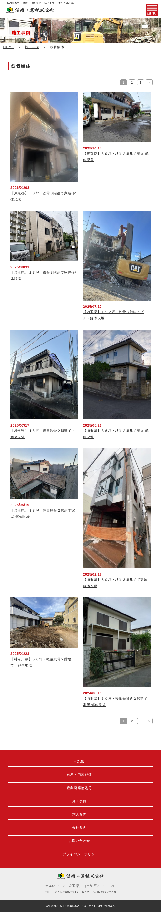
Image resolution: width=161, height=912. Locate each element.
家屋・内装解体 (79, 774)
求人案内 (79, 814)
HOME (8, 47)
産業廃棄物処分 (79, 788)
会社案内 (79, 827)
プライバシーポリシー (81, 854)
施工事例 (32, 47)
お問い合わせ (79, 841)
